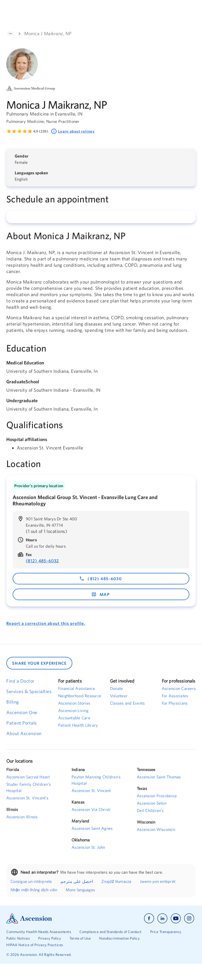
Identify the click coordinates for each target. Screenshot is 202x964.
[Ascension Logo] (53, 918)
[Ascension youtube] (176, 918)
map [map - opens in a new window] (100, 594)
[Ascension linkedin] (162, 918)
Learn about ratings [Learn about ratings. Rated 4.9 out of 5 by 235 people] (72, 131)
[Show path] (10, 34)
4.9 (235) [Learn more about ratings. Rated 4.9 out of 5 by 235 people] (40, 131)
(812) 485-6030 (100, 578)
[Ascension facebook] (149, 918)
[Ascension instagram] (189, 918)
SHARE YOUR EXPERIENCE (39, 663)
